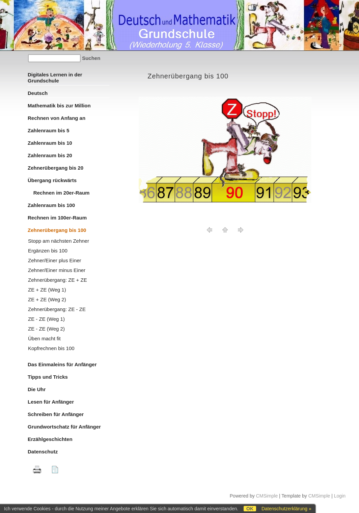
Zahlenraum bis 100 (51, 205)
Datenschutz (43, 451)
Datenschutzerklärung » (286, 508)
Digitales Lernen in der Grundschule (55, 77)
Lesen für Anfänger (51, 402)
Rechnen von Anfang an (56, 118)
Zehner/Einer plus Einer (54, 260)
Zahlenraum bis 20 (50, 155)
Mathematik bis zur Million (59, 105)
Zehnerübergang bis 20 (55, 168)
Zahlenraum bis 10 (50, 143)
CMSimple (267, 496)
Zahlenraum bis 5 (48, 130)
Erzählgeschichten (50, 439)
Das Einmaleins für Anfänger (62, 364)
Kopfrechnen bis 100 (51, 348)
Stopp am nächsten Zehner (58, 241)
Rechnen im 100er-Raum (57, 217)
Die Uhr (37, 389)
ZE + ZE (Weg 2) (47, 299)
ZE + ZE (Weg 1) (47, 290)
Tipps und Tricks (48, 377)
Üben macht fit (44, 338)
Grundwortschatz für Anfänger (64, 427)
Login (340, 496)
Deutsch (38, 93)
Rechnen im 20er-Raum (58, 193)
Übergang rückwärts (52, 180)
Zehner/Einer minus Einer (56, 270)
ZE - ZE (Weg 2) (46, 329)
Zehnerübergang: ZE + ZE (57, 280)
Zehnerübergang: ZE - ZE (57, 309)
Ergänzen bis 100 (47, 250)
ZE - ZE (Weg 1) (46, 319)
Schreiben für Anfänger (56, 414)
